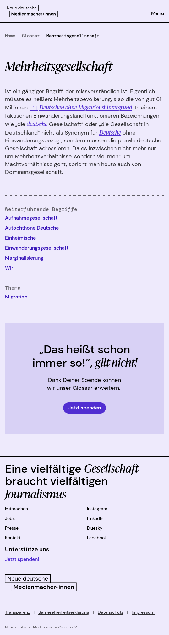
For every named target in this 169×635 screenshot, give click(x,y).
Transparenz (17, 612)
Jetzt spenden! (22, 559)
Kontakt (12, 538)
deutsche (37, 123)
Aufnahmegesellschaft (31, 218)
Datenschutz (110, 612)
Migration (16, 296)
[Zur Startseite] (31, 11)
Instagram (97, 508)
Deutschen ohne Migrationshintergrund (85, 107)
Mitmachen (16, 508)
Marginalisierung (24, 258)
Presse (12, 528)
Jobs (10, 518)
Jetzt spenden (84, 407)
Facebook (97, 538)
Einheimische (20, 238)
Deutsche (110, 132)
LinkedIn (95, 518)
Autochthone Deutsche (32, 228)
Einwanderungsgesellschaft (36, 248)
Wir (9, 268)
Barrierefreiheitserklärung (63, 612)
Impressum (143, 612)
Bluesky (94, 528)
